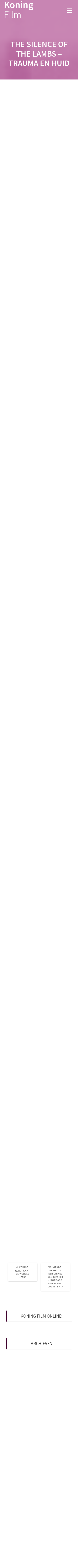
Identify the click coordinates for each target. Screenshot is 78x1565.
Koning (18, 10)
